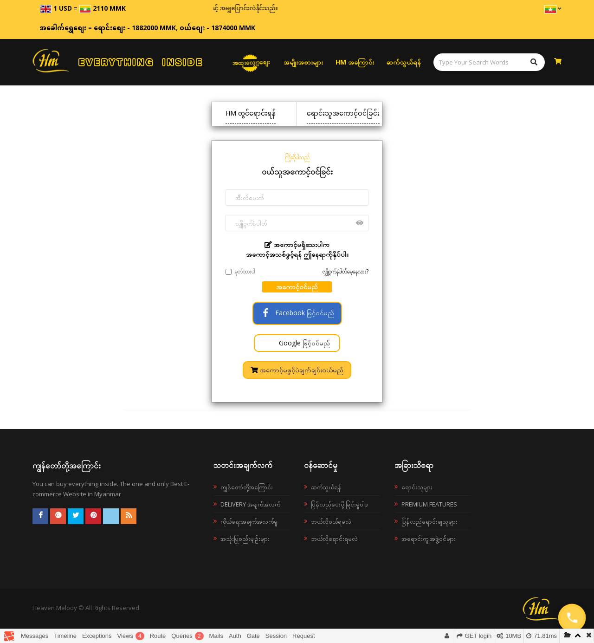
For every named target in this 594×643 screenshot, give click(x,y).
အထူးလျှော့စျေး (251, 62)
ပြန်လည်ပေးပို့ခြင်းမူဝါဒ (339, 504)
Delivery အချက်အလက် (250, 504)
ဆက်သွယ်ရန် (404, 62)
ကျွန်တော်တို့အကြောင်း (246, 487)
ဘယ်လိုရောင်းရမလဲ (334, 538)
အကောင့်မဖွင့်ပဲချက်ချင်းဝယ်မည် (297, 369)
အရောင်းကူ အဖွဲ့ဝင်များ (428, 538)
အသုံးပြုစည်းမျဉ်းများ (245, 538)
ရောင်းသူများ (417, 487)
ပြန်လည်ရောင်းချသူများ (429, 521)
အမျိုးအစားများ (303, 62)
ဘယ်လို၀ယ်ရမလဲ (331, 521)
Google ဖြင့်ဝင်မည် (303, 342)
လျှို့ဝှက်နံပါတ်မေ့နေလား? (345, 271)
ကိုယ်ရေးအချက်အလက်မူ (249, 521)
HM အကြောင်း (355, 62)
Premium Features (429, 504)
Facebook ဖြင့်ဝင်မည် (297, 312)
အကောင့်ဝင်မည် (297, 286)
